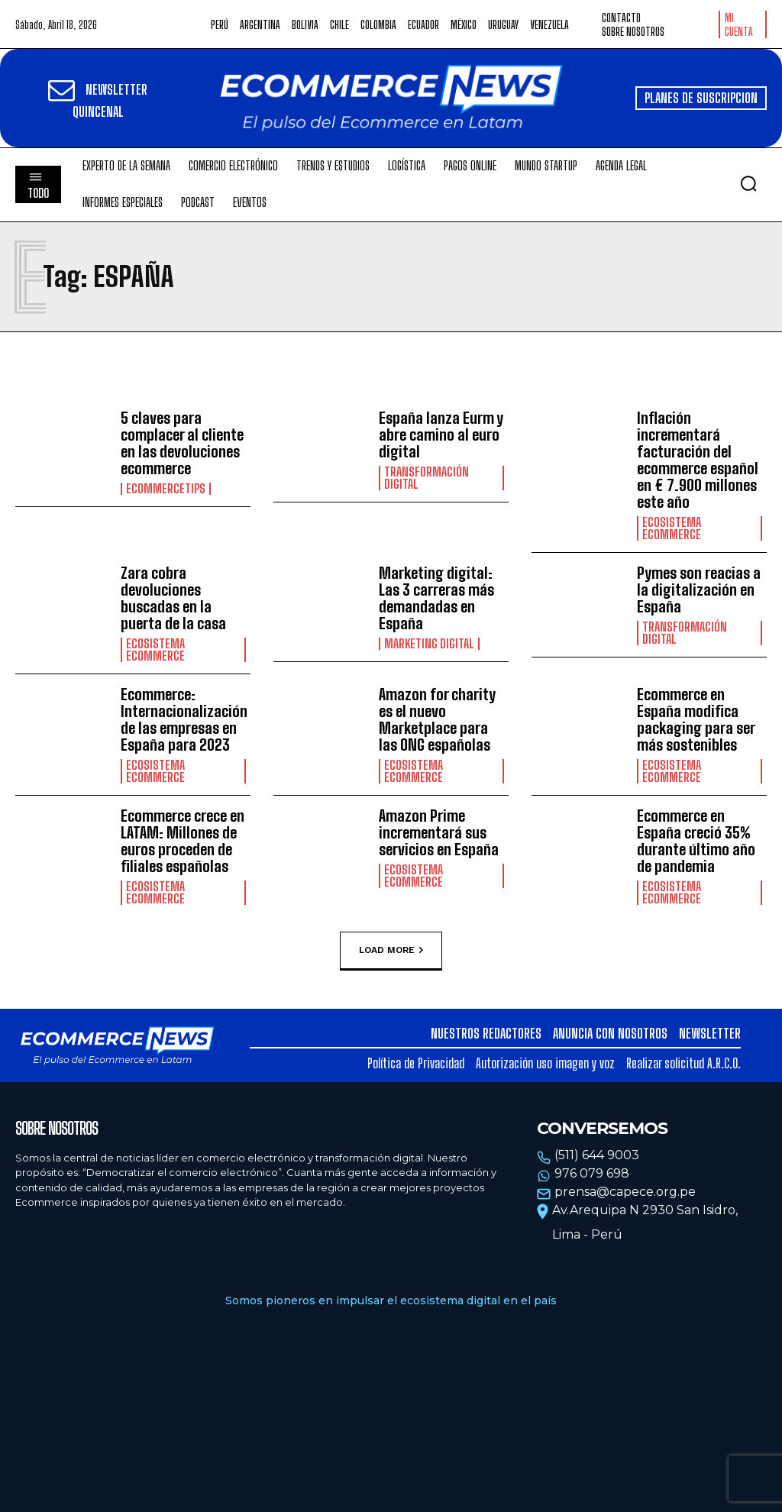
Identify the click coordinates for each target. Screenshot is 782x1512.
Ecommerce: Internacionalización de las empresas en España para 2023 (184, 719)
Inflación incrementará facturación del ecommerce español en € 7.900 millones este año (697, 460)
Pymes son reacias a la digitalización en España (699, 589)
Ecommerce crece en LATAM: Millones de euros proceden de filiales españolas (182, 840)
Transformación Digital (426, 478)
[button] (748, 183)
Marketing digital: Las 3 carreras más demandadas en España (436, 598)
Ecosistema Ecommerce (671, 528)
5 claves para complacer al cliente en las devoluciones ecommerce (182, 443)
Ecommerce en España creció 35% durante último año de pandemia (696, 840)
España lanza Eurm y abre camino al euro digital (441, 434)
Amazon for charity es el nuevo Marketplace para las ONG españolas (437, 719)
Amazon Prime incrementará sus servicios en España (439, 832)
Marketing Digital (429, 644)
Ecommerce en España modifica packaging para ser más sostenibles (696, 719)
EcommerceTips (165, 489)
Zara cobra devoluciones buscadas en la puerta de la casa (173, 598)
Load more (391, 950)
